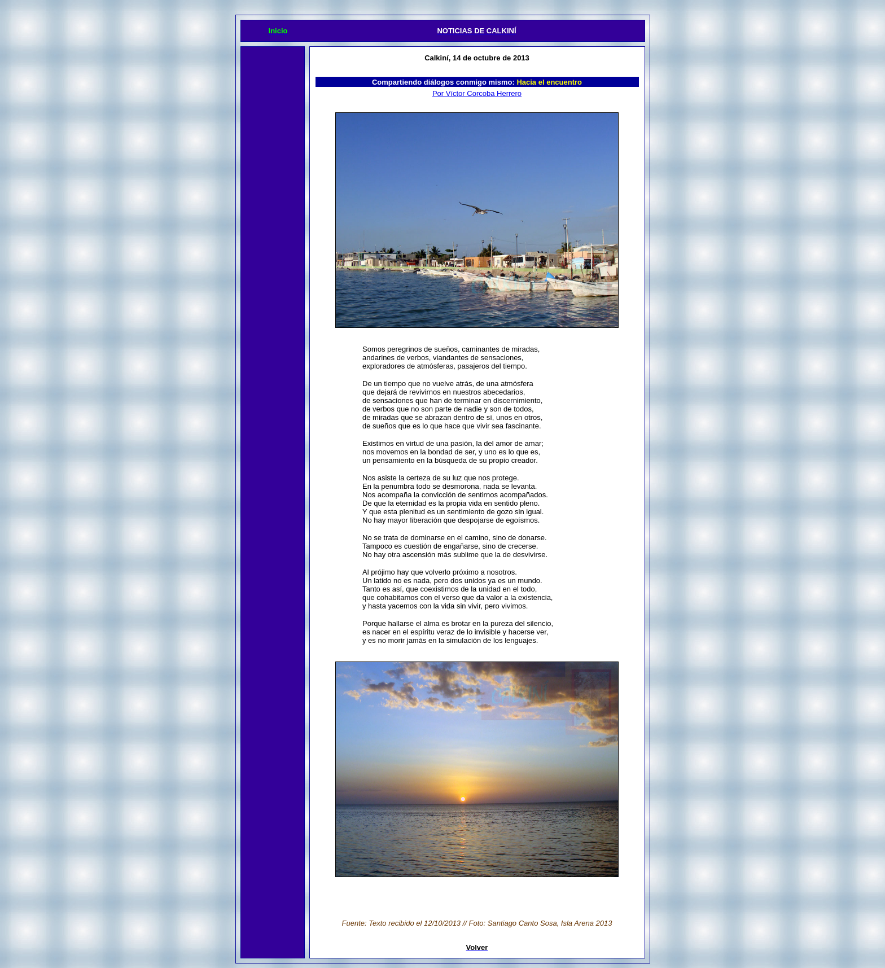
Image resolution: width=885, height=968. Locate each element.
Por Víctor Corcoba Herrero (477, 93)
